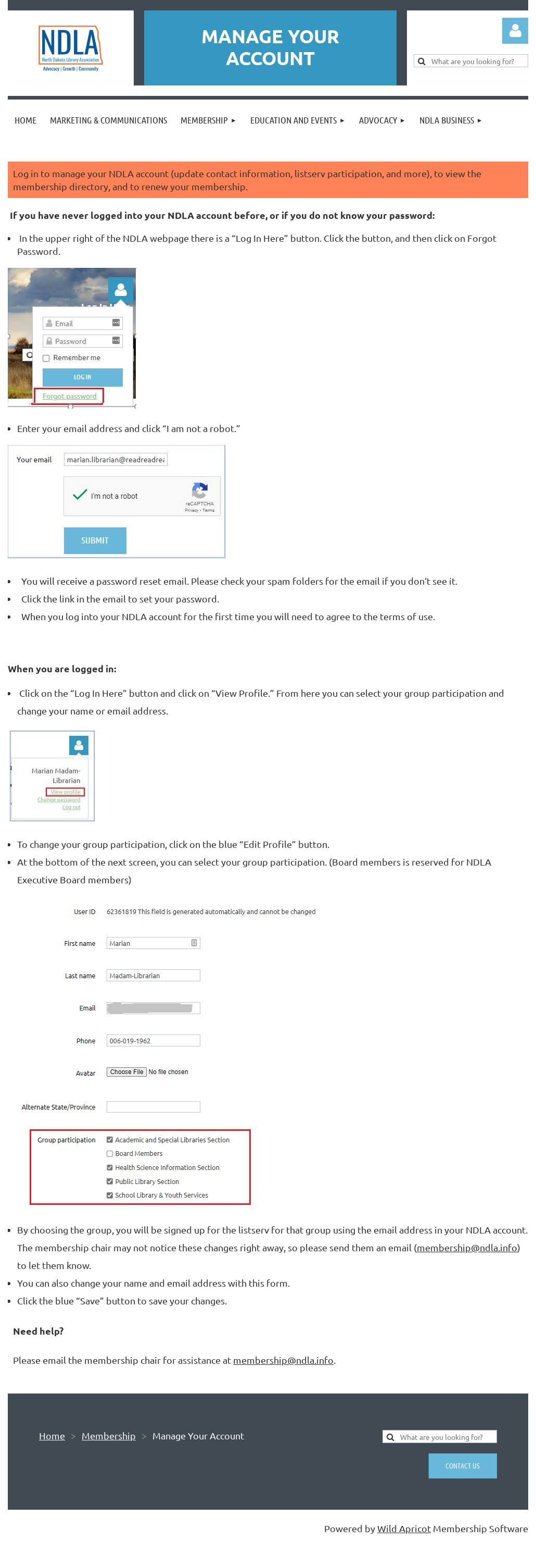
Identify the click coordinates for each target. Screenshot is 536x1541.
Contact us (462, 1465)
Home (52, 1435)
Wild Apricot (404, 1528)
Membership (109, 1435)
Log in (515, 31)
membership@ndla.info (467, 1247)
